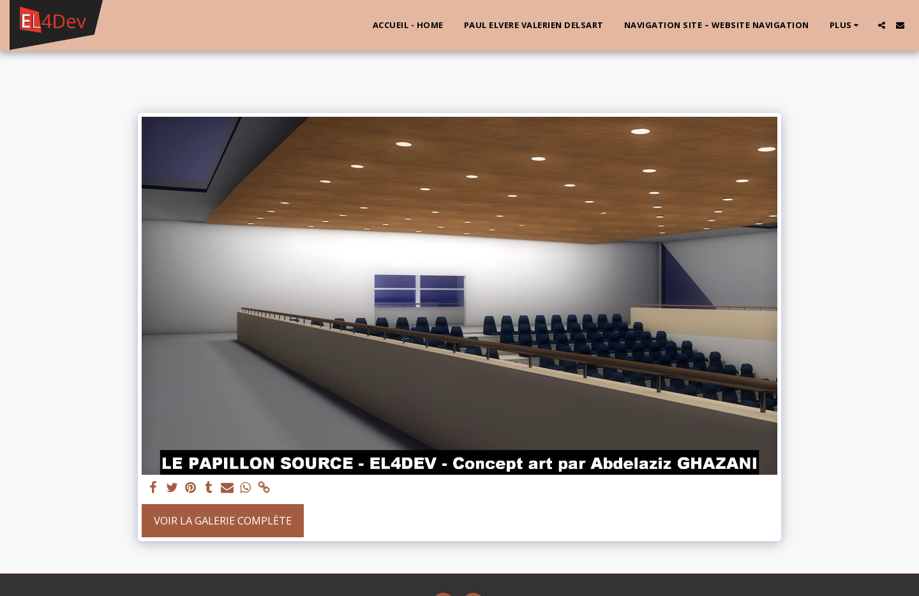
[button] (881, 25)
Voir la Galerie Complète (223, 520)
